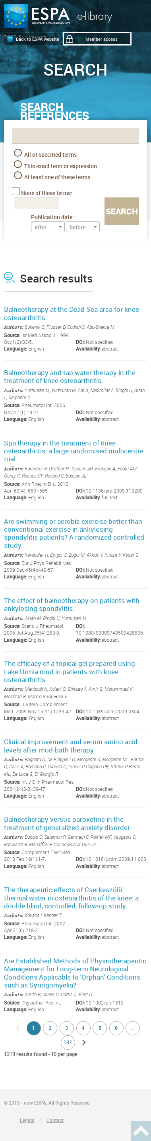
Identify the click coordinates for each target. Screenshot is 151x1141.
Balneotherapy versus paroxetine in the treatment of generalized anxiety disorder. (68, 823)
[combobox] (48, 226)
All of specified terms (45, 153)
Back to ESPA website (37, 39)
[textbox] (47, 227)
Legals (27, 1120)
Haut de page (141, 1131)
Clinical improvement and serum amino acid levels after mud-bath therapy (70, 745)
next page (84, 1042)
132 (68, 1042)
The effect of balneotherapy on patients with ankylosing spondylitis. (71, 604)
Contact (55, 1120)
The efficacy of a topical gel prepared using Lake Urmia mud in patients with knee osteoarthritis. (69, 671)
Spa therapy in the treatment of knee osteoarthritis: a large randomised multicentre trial (73, 451)
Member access (101, 39)
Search (122, 211)
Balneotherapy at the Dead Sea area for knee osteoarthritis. (71, 313)
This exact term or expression (55, 165)
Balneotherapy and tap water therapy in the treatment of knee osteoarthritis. (70, 376)
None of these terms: (46, 193)
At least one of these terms (52, 176)
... (133, 1028)
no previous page (18, 1028)
